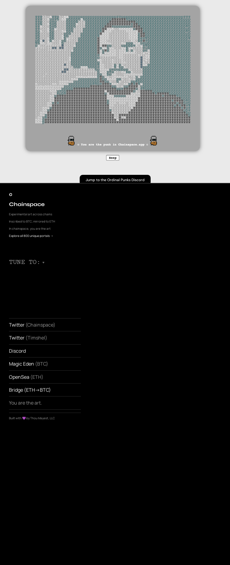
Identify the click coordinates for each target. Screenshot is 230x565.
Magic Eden (22, 363)
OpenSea (19, 377)
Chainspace (27, 204)
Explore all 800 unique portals (29, 236)
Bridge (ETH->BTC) (30, 390)
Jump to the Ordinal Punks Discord (115, 180)
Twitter (17, 324)
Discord (18, 351)
